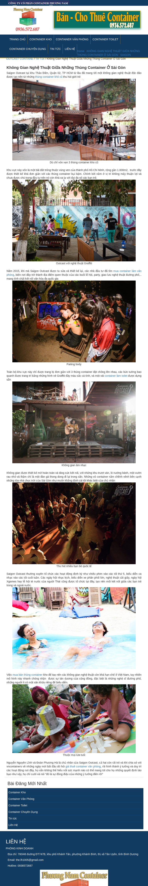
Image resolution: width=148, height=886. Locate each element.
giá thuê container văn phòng (83, 766)
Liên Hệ (13, 825)
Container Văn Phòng (72, 39)
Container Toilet (105, 39)
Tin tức (12, 818)
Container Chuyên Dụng (23, 811)
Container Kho (40, 39)
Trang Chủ (17, 39)
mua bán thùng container (27, 674)
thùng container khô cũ (48, 76)
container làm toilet (116, 375)
